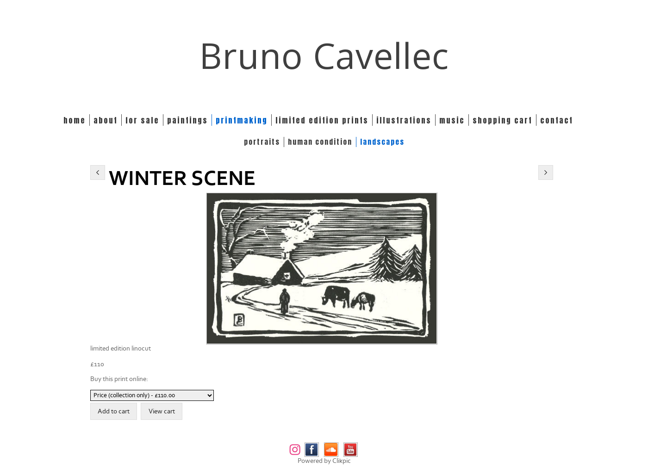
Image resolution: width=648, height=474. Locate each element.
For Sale (142, 120)
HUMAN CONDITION (320, 142)
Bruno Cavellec (324, 55)
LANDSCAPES (382, 142)
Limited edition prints (321, 120)
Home (74, 120)
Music (452, 120)
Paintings (187, 120)
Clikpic (341, 461)
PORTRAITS (262, 142)
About (105, 120)
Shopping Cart (502, 120)
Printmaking (242, 120)
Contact (556, 120)
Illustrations (403, 120)
